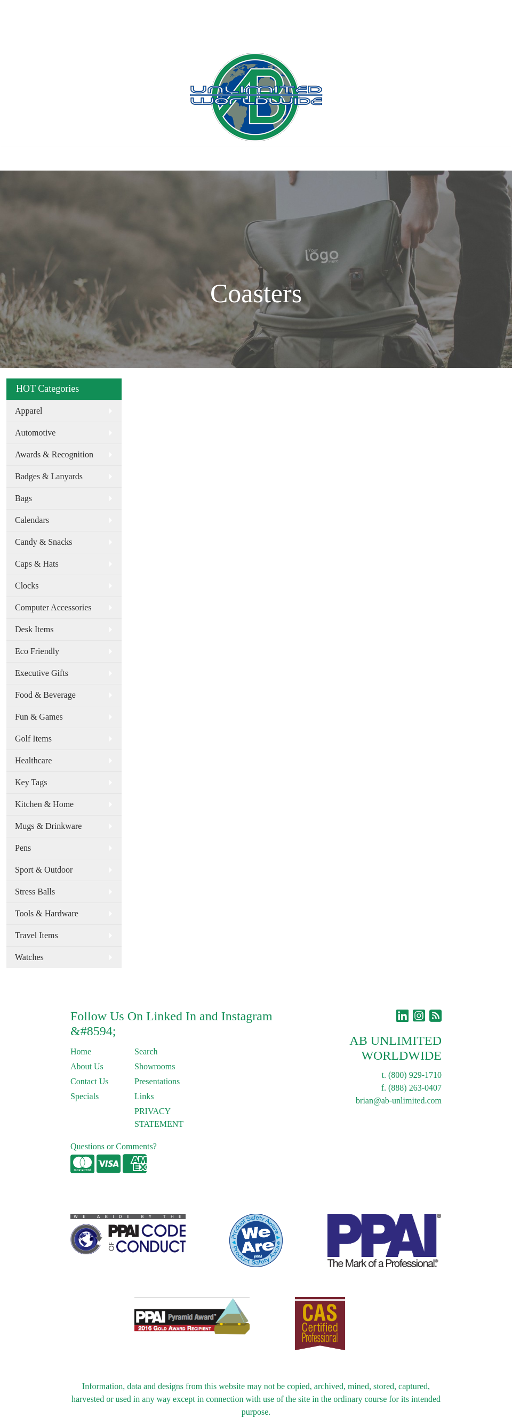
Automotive (35, 432)
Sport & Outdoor (44, 869)
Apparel (29, 410)
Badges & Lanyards (49, 476)
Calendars (32, 520)
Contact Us (98, 11)
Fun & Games (39, 716)
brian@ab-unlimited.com (399, 1100)
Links (158, 11)
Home (20, 11)
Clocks (26, 585)
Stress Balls (35, 891)
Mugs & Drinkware (48, 826)
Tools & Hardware (46, 913)
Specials (84, 1096)
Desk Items (34, 629)
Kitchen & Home (44, 804)
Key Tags (31, 782)
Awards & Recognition (54, 454)
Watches (29, 957)
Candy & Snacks (44, 541)
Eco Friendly (37, 651)
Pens (23, 847)
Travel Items (36, 935)
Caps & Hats (37, 563)
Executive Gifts (41, 673)
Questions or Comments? (113, 1146)
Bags (23, 498)
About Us (54, 11)
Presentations (157, 1081)
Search (280, 11)
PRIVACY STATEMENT (158, 1117)
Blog (132, 11)
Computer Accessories (53, 607)
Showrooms (154, 1066)
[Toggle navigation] (16, 158)
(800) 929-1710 (415, 1074)
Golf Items (33, 738)
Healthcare (33, 760)
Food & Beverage (45, 694)
